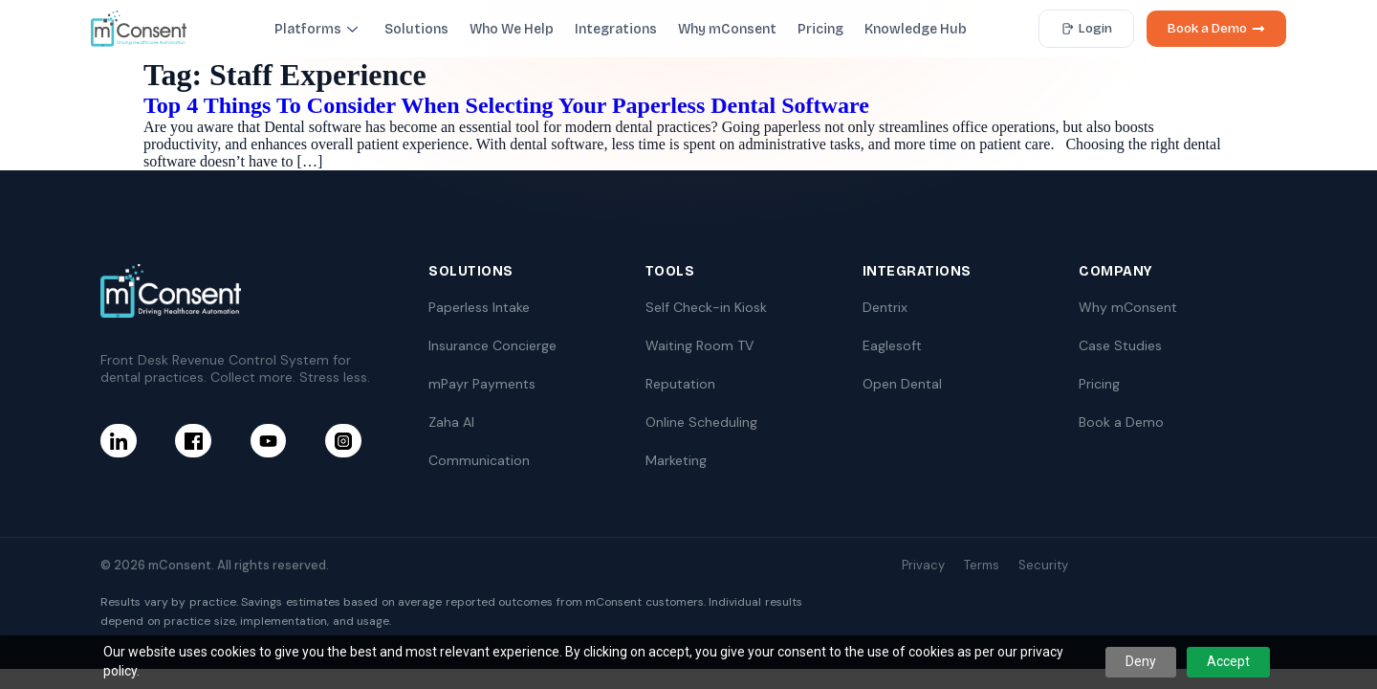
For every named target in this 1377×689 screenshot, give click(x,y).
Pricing (820, 29)
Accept (1228, 661)
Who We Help (512, 29)
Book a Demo (1216, 28)
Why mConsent (727, 29)
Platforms (316, 29)
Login (1086, 28)
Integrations (616, 29)
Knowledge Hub (915, 29)
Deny (1141, 661)
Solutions (416, 29)
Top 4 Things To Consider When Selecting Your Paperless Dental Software (506, 105)
